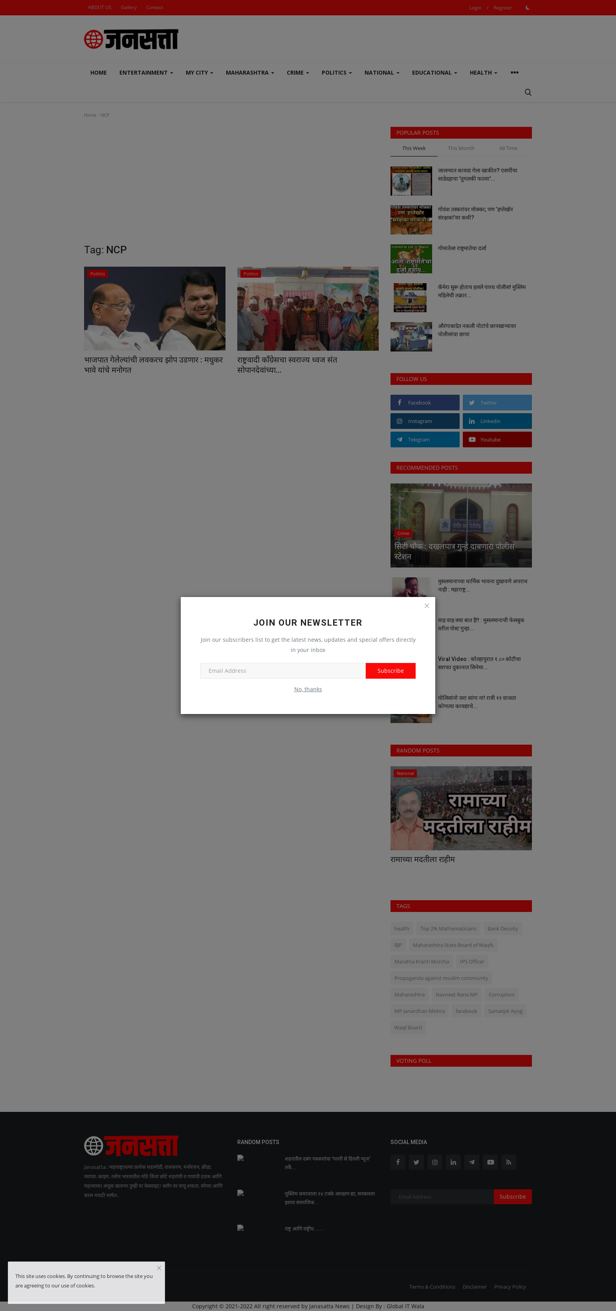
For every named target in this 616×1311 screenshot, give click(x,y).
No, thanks (308, 689)
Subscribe (391, 670)
